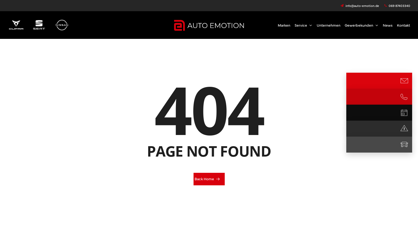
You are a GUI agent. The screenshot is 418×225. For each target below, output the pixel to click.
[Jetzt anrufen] (404, 97)
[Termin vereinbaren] (404, 113)
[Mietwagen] (404, 145)
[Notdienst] (404, 129)
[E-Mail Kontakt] (404, 81)
